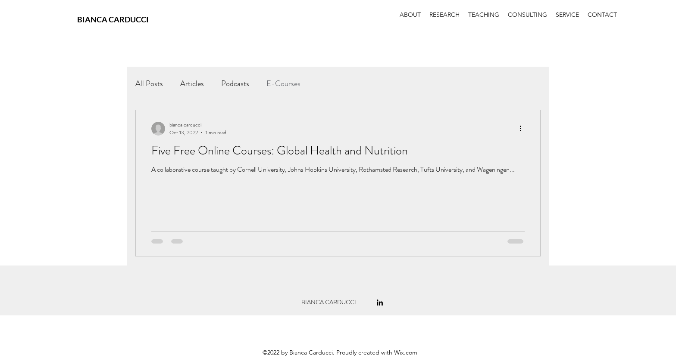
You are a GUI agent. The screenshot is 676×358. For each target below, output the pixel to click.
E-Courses (283, 83)
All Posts (149, 83)
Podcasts (235, 83)
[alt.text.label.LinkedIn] (380, 302)
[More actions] (523, 128)
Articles (192, 83)
